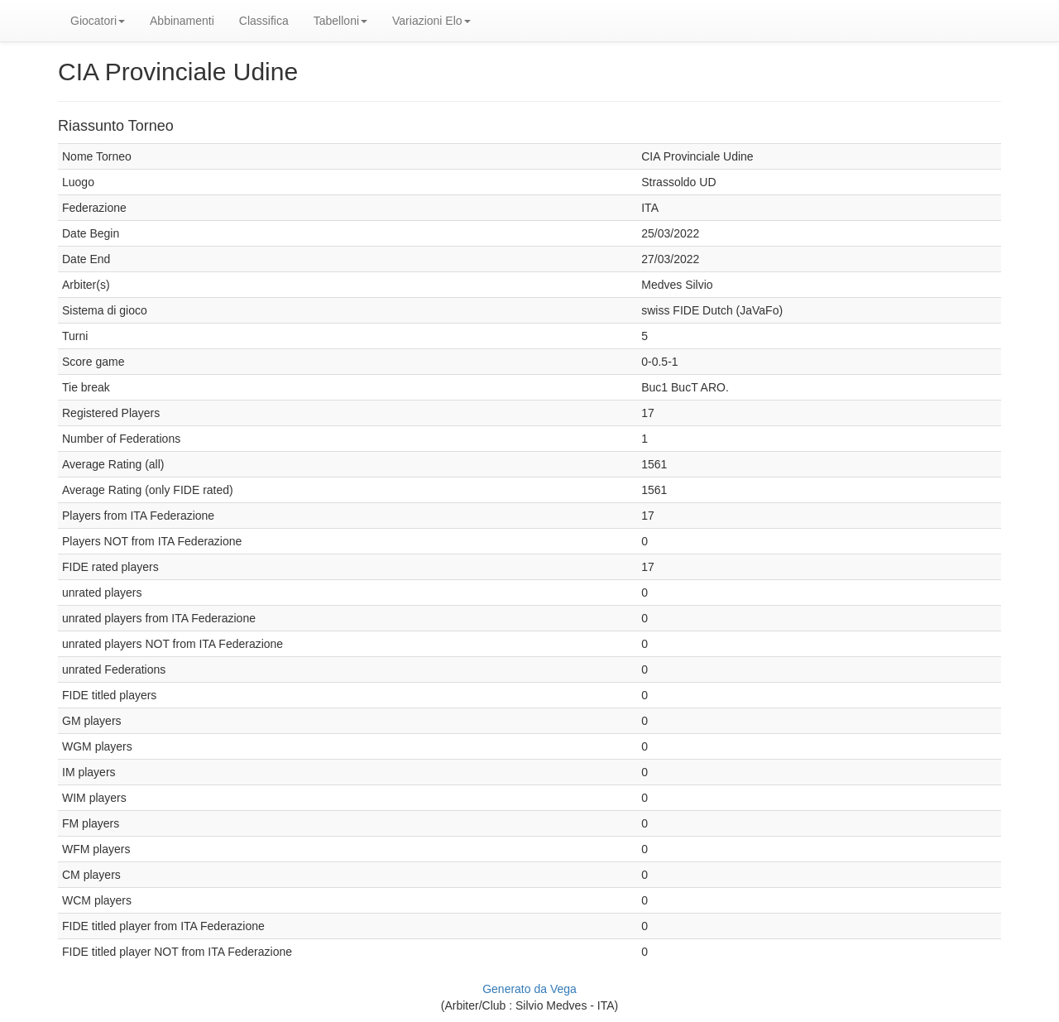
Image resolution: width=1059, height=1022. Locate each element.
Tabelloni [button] (340, 20)
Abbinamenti (182, 20)
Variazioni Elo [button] (431, 20)
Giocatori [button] (97, 20)
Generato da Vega (529, 989)
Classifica (264, 20)
